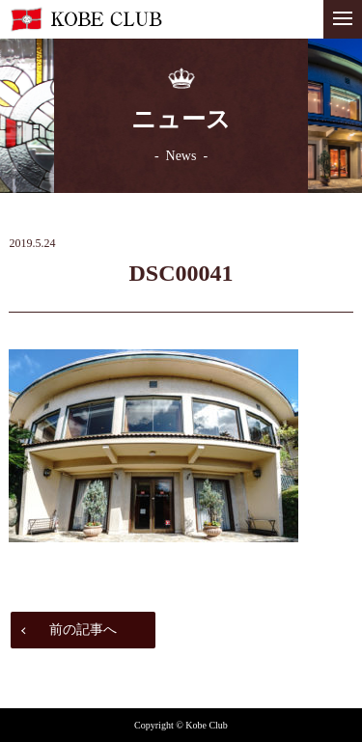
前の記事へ (83, 629)
